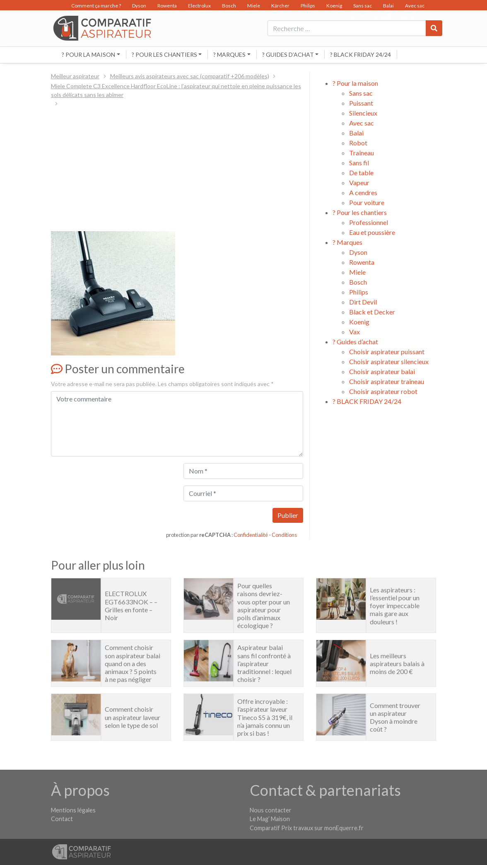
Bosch (229, 5)
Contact (62, 818)
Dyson (139, 5)
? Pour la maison (88, 54)
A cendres (363, 192)
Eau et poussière (372, 232)
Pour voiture (366, 202)
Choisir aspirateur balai (382, 371)
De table (361, 172)
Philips (308, 5)
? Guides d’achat (288, 54)
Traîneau (361, 153)
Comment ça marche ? (96, 5)
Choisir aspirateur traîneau (386, 381)
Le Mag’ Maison (270, 818)
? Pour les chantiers (164, 54)
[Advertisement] (177, 170)
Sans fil (359, 163)
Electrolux (199, 5)
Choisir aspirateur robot (383, 391)
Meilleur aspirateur (75, 76)
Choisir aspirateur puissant (386, 351)
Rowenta (167, 5)
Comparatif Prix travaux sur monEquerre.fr (307, 827)
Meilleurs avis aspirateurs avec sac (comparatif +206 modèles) (189, 76)
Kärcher (280, 5)
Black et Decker (372, 312)
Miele (253, 5)
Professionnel (368, 222)
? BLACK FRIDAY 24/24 (360, 54)
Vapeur (359, 182)
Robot (358, 143)
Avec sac (414, 5)
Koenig (334, 5)
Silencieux (363, 113)
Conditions (284, 535)
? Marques (229, 54)
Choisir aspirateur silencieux (389, 361)
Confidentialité (251, 535)
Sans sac (362, 5)
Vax (354, 332)
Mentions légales (73, 810)
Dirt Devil (363, 302)
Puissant (361, 103)
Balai (388, 5)
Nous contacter (271, 810)
